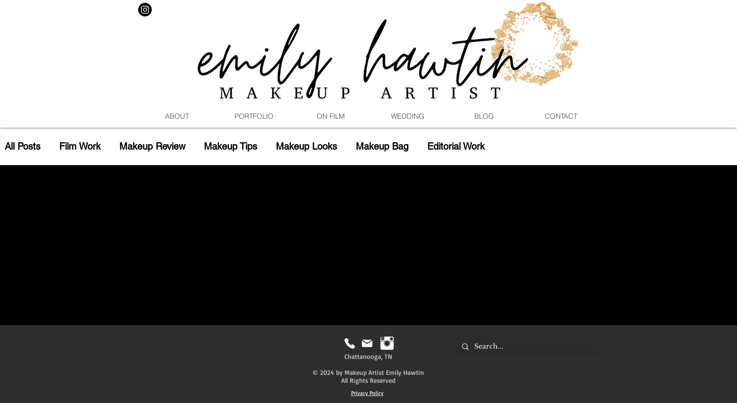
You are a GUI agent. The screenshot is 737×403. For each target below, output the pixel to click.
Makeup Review (152, 146)
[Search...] (526, 346)
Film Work (80, 146)
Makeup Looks (306, 146)
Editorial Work (456, 146)
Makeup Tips (230, 146)
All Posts (22, 146)
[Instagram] (145, 9)
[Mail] (367, 343)
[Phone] (349, 343)
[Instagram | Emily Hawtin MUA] (387, 343)
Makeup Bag (382, 146)
